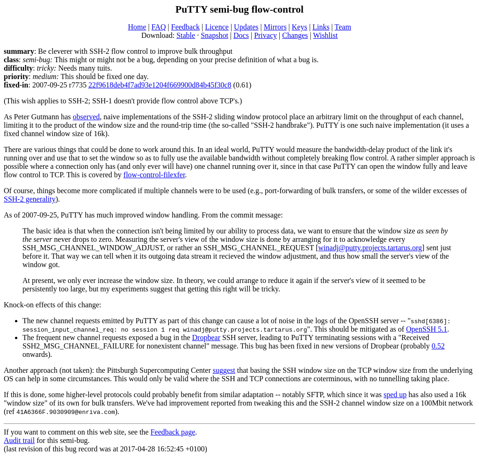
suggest (224, 370)
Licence (217, 27)
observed (86, 117)
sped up (395, 395)
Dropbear (206, 337)
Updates (246, 27)
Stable (185, 35)
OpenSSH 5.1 (426, 329)
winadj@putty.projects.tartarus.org (370, 248)
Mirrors (275, 27)
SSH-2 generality (30, 199)
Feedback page (173, 432)
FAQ (159, 27)
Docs (241, 35)
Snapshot (214, 35)
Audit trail (19, 440)
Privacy (265, 35)
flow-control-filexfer (154, 175)
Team (342, 27)
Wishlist (325, 35)
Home (137, 27)
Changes (295, 35)
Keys (299, 27)
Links (320, 27)
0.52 (438, 346)
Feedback (185, 27)
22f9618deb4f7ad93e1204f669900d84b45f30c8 (160, 85)
